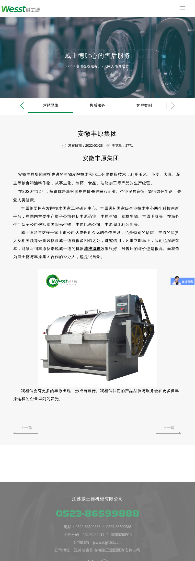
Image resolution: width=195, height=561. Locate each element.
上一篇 (26, 428)
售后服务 (97, 105)
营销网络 (50, 105)
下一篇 (169, 428)
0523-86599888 (97, 549)
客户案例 (144, 105)
